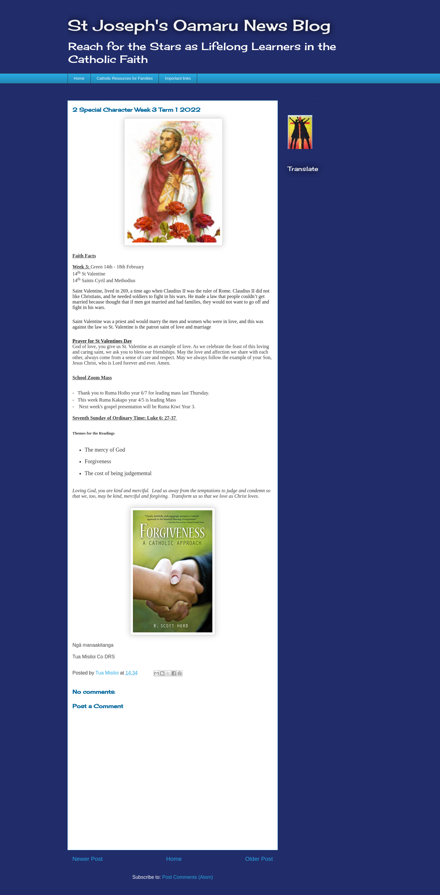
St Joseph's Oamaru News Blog (199, 25)
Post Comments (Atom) (187, 877)
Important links (178, 78)
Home (79, 78)
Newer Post (87, 859)
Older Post (259, 859)
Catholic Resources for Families (125, 78)
